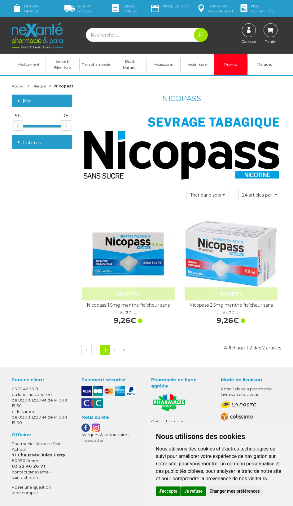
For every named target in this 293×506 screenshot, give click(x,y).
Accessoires (163, 65)
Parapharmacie (96, 65)
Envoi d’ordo (123, 8)
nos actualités (256, 8)
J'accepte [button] (168, 491)
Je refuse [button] (193, 491)
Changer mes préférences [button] (235, 491)
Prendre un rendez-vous (175, 395)
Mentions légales (168, 411)
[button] (207, 196)
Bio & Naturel (129, 65)
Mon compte (25, 460)
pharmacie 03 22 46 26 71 (214, 8)
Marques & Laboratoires (105, 402)
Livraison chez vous (240, 362)
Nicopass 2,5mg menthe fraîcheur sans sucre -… (181, 276)
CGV (155, 406)
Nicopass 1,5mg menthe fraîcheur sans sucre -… (111, 276)
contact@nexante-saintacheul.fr (31, 442)
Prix (23, 102)
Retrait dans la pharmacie (246, 356)
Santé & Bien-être (62, 65)
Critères (28, 143)
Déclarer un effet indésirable (179, 400)
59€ (78, 8)
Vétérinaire (197, 65)
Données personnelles (174, 417)
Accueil (19, 87)
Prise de (169, 6)
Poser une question (31, 455)
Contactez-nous (167, 389)
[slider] (18, 127)
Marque (43, 87)
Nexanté (72, 496)
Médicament (28, 65)
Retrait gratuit (26, 8)
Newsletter (92, 408)
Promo (230, 65)
